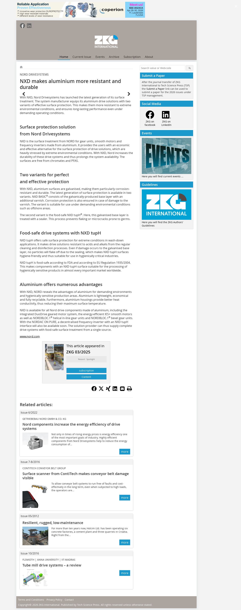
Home (64, 57)
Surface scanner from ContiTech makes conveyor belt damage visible (75, 475)
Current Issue (81, 57)
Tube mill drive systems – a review (51, 565)
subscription (86, 370)
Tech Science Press (88, 604)
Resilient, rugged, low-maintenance (52, 522)
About (149, 57)
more (124, 452)
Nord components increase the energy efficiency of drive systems (71, 426)
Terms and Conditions (31, 599)
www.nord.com (30, 336)
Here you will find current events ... (162, 176)
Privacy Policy (54, 599)
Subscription (132, 57)
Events (100, 57)
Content (86, 377)
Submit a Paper (155, 88)
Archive (114, 57)
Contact (69, 599)
